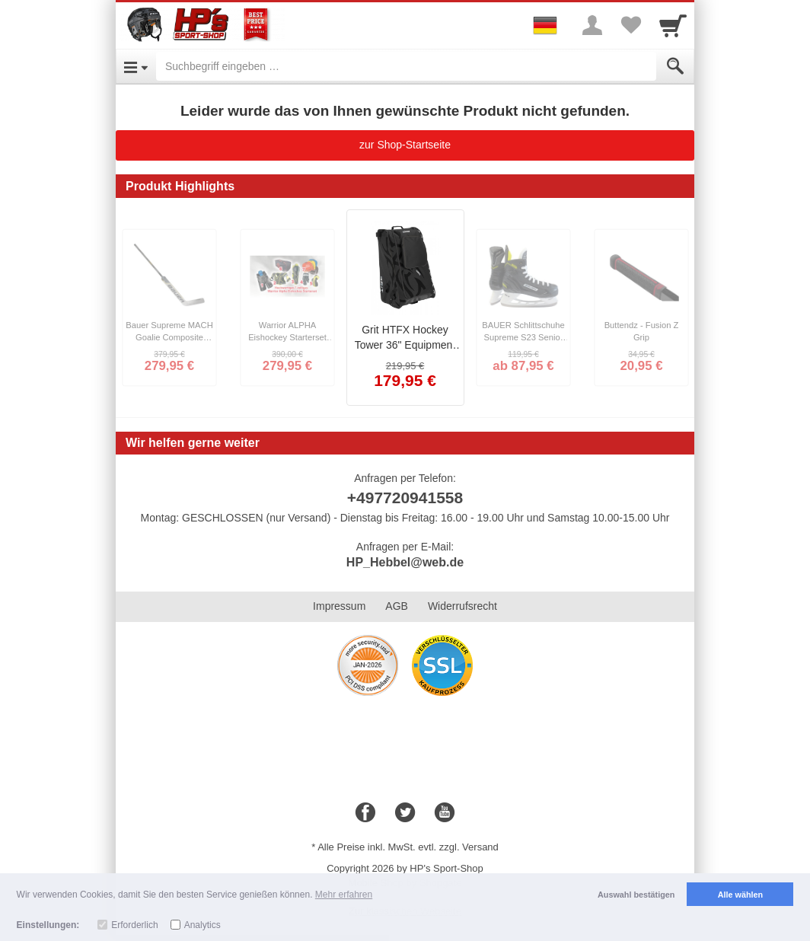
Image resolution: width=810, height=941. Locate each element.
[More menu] (592, 25)
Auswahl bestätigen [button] (636, 894)
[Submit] (675, 66)
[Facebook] (365, 813)
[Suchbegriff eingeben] (406, 66)
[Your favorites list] (630, 25)
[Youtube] (444, 813)
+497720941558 (405, 497)
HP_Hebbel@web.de (405, 562)
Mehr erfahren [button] (343, 894)
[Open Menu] (136, 66)
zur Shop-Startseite (405, 145)
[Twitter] (405, 813)
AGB (396, 606)
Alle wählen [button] (740, 894)
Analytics (202, 925)
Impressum (339, 606)
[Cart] (673, 25)
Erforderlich (134, 925)
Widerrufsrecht (462, 606)
